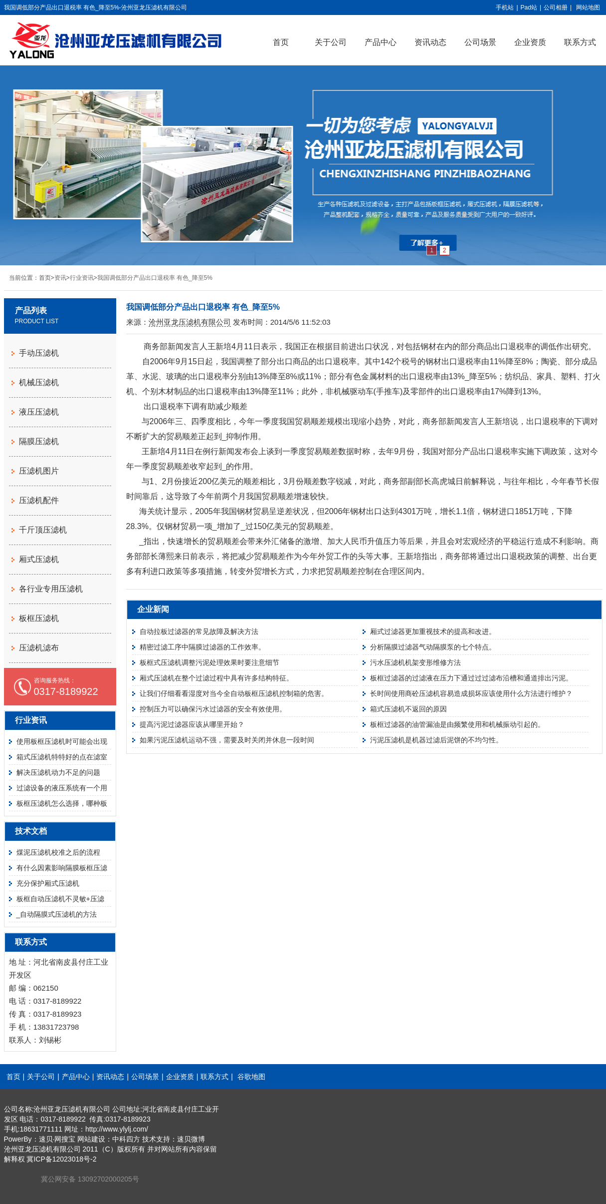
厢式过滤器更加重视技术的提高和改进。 (433, 631)
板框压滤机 (39, 618)
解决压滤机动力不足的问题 (58, 772)
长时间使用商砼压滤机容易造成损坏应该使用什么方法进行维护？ (471, 693)
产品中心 (381, 42)
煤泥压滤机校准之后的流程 (58, 852)
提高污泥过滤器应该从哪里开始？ (192, 724)
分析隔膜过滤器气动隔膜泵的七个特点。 (433, 647)
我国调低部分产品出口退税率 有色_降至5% (154, 277)
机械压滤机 (39, 382)
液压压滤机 (39, 412)
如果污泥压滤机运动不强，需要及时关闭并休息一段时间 (227, 740)
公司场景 (480, 42)
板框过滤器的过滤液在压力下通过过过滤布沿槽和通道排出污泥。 (471, 678)
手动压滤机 (39, 353)
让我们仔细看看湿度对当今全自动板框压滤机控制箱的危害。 (234, 693)
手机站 (505, 7)
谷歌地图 (251, 1077)
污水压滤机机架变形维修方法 (415, 662)
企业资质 (530, 42)
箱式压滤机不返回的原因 (408, 709)
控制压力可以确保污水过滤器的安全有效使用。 (213, 709)
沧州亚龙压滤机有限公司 (190, 322)
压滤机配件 (39, 500)
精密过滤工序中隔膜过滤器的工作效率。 (202, 647)
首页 (281, 42)
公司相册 (556, 7)
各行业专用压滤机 (51, 589)
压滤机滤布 (39, 647)
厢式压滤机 (39, 559)
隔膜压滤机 (39, 441)
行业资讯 (82, 277)
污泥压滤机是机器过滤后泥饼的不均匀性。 (436, 740)
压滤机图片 (39, 471)
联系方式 (214, 1077)
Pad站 (529, 7)
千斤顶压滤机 (43, 530)
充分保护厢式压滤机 (47, 883)
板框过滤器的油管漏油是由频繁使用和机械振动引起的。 (457, 724)
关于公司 (331, 42)
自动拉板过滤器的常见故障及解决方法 (199, 631)
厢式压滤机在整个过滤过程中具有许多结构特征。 (216, 678)
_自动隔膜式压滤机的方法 (56, 914)
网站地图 (588, 7)
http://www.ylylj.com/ (116, 1129)
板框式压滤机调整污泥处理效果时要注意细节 (209, 662)
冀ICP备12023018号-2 (61, 1159)
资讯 (60, 277)
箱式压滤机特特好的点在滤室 (61, 757)
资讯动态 (430, 42)
